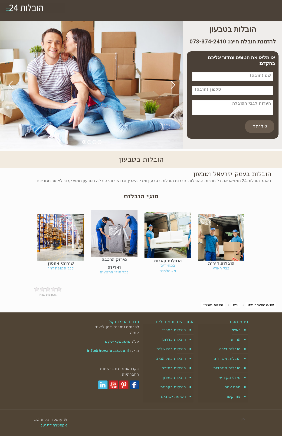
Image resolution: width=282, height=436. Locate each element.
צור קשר (233, 396)
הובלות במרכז (174, 330)
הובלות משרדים (227, 358)
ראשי (236, 330)
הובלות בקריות (173, 387)
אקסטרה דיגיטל (53, 425)
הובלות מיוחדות (226, 368)
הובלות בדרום (174, 339)
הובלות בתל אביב (171, 358)
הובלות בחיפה (174, 368)
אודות (235, 339)
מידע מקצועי (229, 377)
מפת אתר (232, 387)
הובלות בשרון (174, 377)
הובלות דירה (229, 349)
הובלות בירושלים (171, 349)
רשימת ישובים (173, 396)
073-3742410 (118, 341)
